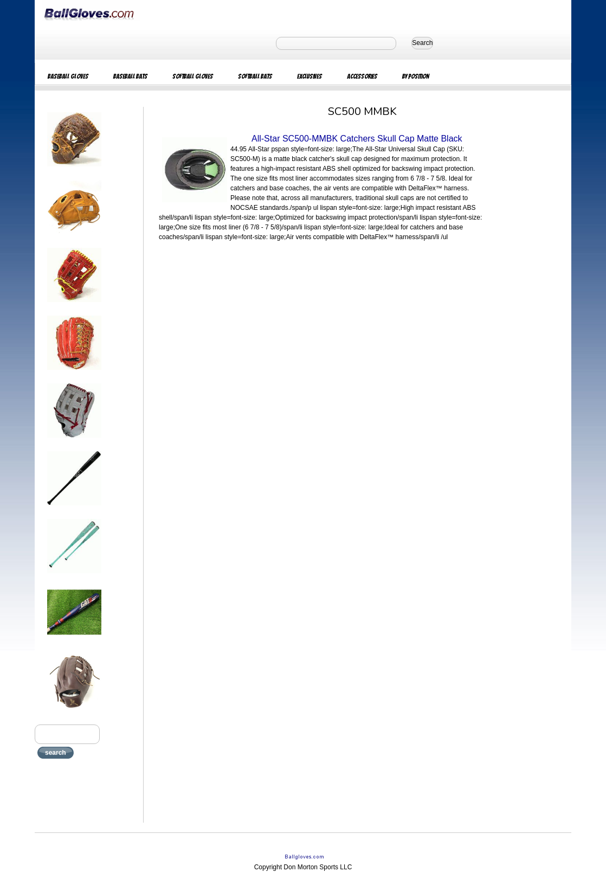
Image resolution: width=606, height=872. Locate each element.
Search (422, 43)
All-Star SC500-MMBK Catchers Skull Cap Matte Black (357, 138)
